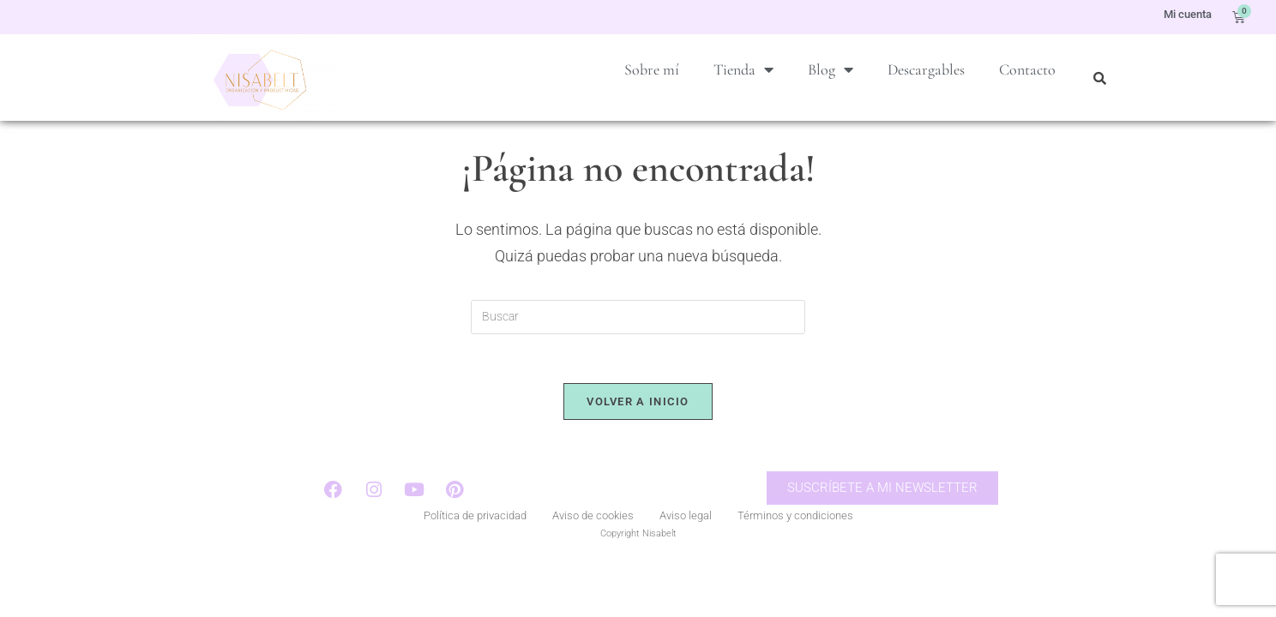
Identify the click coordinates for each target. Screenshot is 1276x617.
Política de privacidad (475, 542)
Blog (830, 69)
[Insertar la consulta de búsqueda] (638, 340)
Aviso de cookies (593, 542)
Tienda (743, 69)
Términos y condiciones (795, 542)
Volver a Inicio (638, 427)
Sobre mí (651, 69)
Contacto (1027, 69)
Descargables (926, 69)
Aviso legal (685, 542)
